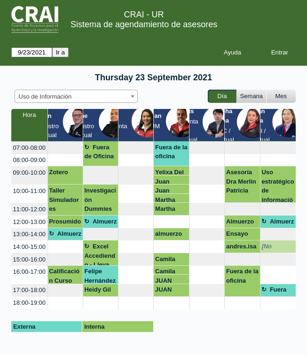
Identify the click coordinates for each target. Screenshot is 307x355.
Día (222, 96)
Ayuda (232, 52)
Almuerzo (100, 223)
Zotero (58, 172)
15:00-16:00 (29, 259)
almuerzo (168, 233)
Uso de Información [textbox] (45, 96)
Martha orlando (166, 199)
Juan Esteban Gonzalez (168, 181)
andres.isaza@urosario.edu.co (242, 248)
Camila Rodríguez (170, 260)
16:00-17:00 (29, 271)
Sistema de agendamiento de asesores (144, 24)
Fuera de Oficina (99, 152)
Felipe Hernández (99, 276)
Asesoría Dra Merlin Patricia (241, 181)
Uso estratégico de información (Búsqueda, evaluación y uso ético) (277, 186)
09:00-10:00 (29, 172)
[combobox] (76, 96)
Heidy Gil (97, 289)
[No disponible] (277, 248)
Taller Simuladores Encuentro (64, 201)
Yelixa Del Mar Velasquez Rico (170, 172)
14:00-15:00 (29, 246)
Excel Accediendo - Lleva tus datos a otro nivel (100, 254)
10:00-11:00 (29, 190)
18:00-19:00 (29, 302)
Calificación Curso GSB (64, 276)
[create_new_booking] (65, 147)
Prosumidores (65, 223)
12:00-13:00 (29, 221)
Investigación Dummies (100, 199)
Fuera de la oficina (171, 152)
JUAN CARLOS (168, 280)
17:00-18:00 (29, 289)
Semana (251, 96)
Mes (281, 96)
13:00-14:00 (29, 234)
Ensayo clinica (237, 235)
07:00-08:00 (29, 147)
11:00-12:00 (29, 209)
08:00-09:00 (29, 159)
